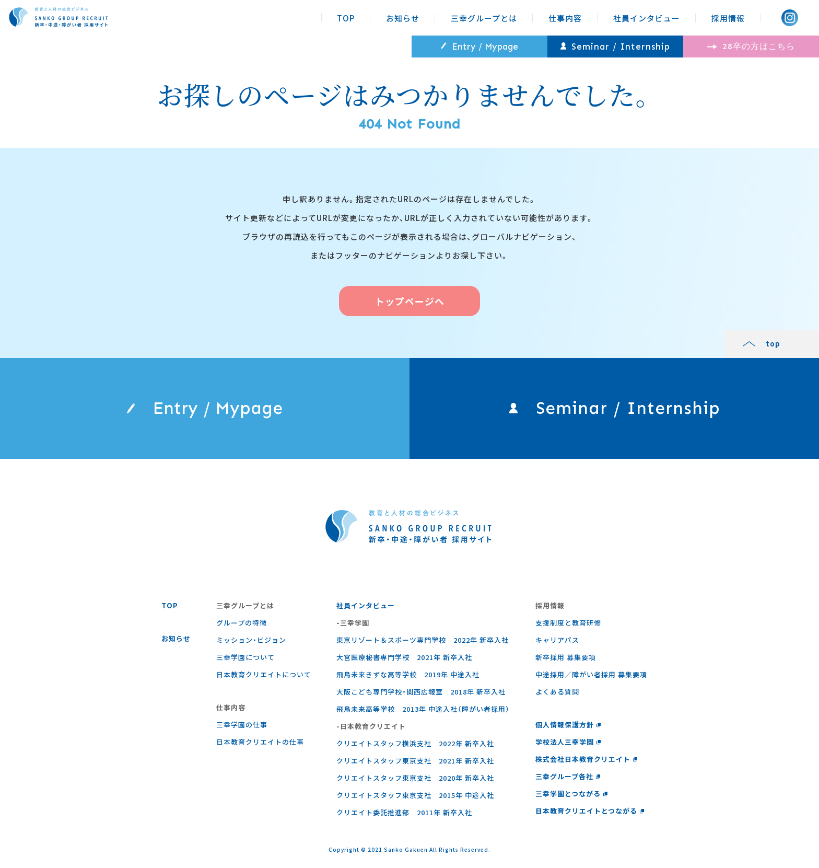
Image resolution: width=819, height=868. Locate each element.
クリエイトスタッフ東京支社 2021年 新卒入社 (415, 761)
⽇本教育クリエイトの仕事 (260, 742)
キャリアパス (557, 640)
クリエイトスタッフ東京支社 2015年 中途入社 (415, 795)
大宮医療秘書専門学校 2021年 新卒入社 (404, 657)
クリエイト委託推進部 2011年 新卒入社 (404, 812)
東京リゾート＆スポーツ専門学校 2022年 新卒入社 (422, 640)
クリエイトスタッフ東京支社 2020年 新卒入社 (415, 778)
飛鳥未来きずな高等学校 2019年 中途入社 (407, 674)
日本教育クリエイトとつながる (590, 811)
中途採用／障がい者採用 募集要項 (591, 674)
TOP (346, 18)
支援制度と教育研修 (568, 623)
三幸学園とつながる (571, 793)
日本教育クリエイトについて (263, 674)
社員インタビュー (646, 18)
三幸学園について (245, 657)
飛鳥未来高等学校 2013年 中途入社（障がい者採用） (423, 709)
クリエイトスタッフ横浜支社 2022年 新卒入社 (415, 743)
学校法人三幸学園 (568, 742)
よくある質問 (557, 692)
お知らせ (402, 18)
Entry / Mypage (479, 46)
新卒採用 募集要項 (565, 657)
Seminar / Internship (615, 46)
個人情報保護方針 (568, 725)
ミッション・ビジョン (251, 640)
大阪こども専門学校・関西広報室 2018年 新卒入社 (421, 692)
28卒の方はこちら (751, 46)
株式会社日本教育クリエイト (586, 759)
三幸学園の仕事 (241, 725)
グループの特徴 (241, 623)
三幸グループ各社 (568, 776)
